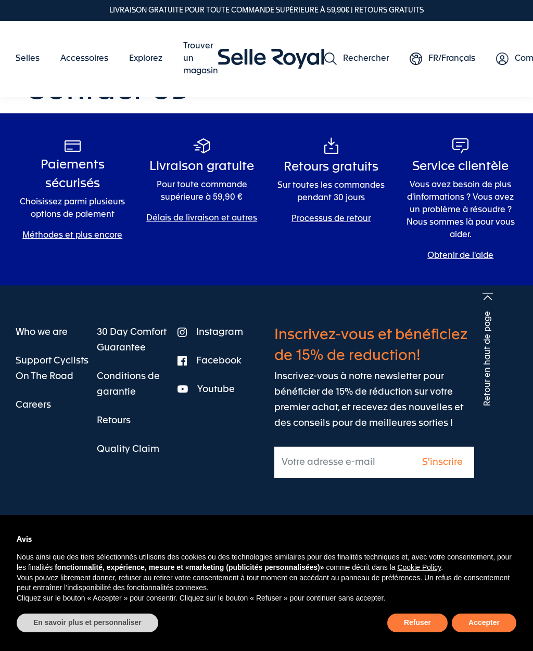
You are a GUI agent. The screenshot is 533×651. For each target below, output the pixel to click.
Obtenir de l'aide (460, 256)
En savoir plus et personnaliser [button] (87, 622)
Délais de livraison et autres (201, 218)
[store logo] (271, 59)
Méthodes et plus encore (72, 235)
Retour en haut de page (488, 358)
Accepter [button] (484, 622)
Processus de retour (331, 219)
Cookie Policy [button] (419, 567)
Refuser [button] (417, 622)
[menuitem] (33, 58)
